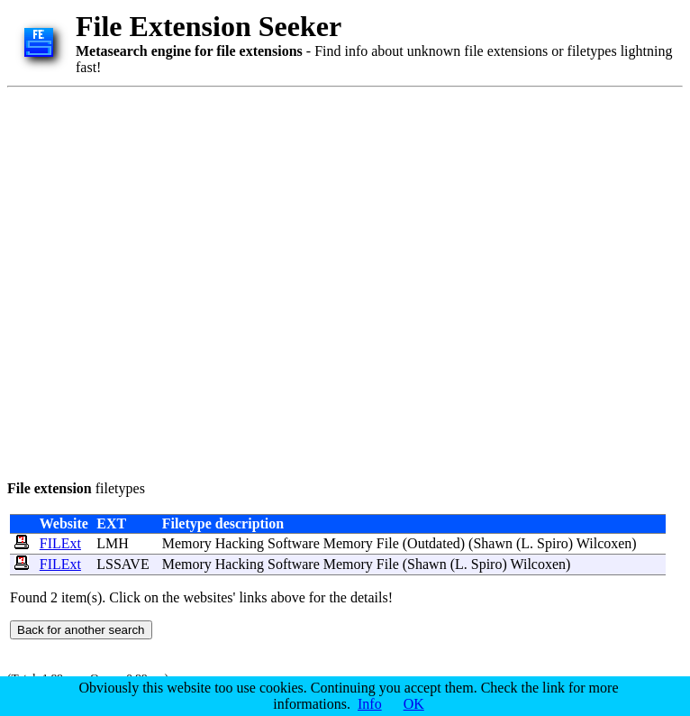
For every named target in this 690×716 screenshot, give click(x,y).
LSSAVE (122, 564)
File (388, 543)
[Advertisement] (185, 280)
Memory (187, 543)
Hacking (239, 543)
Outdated (433, 543)
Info (370, 703)
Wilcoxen (604, 543)
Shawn (493, 543)
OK (414, 703)
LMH (112, 543)
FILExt (60, 543)
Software (294, 543)
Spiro (552, 543)
